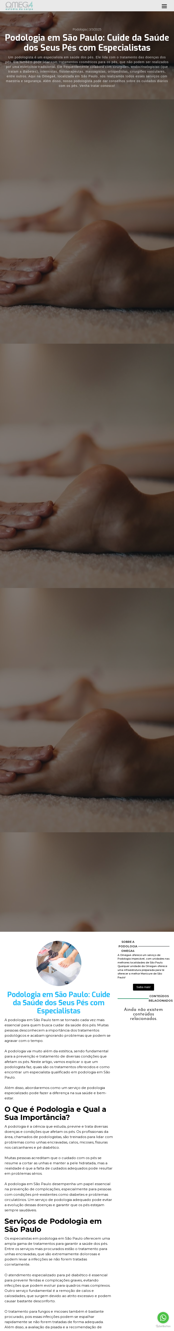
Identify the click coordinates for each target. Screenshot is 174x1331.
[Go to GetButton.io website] (163, 1326)
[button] (164, 5)
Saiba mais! (143, 987)
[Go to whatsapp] (163, 1317)
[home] (19, 5)
